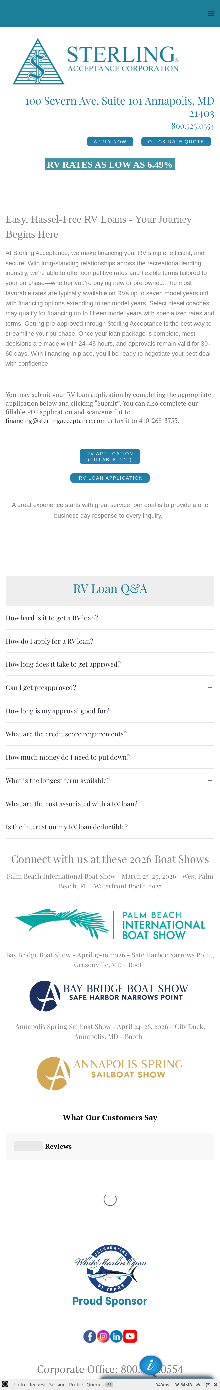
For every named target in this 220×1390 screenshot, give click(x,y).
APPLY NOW (110, 141)
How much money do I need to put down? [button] (68, 756)
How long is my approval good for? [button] (57, 710)
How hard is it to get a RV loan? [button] (52, 617)
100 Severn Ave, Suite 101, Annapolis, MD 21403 (110, 1272)
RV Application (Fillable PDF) (110, 456)
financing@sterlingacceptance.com (56, 421)
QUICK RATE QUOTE (176, 141)
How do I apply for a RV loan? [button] (49, 640)
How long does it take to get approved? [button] (63, 663)
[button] (211, 13)
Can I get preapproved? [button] (41, 687)
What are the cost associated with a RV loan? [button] (71, 803)
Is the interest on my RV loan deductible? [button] (67, 826)
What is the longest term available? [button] (58, 780)
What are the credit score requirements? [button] (66, 733)
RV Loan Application (110, 478)
